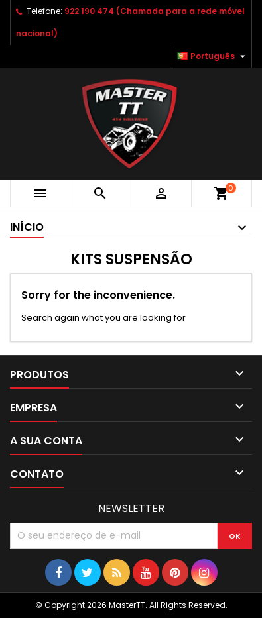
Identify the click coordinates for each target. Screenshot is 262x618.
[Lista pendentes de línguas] (213, 56)
